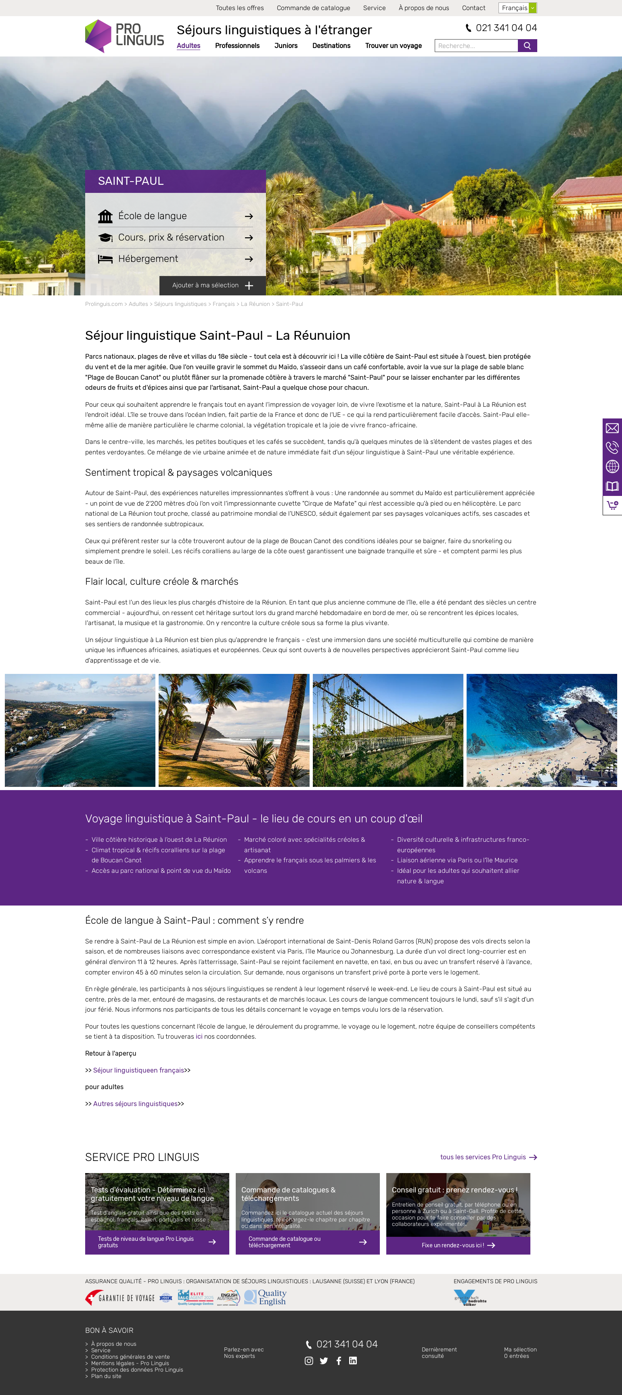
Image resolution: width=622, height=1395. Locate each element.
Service (374, 8)
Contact (474, 8)
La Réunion (255, 304)
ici (199, 1036)
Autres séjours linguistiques (135, 1104)
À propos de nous (424, 8)
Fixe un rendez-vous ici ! (453, 1245)
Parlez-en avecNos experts (244, 1352)
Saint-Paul (131, 181)
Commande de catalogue (313, 8)
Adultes (188, 46)
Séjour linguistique (121, 1070)
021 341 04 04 (506, 28)
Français (224, 304)
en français (167, 1070)
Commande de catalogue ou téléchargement (284, 1242)
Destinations (331, 46)
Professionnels (237, 46)
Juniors (285, 46)
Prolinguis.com (104, 304)
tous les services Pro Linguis (483, 1157)
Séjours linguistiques (180, 304)
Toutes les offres (240, 8)
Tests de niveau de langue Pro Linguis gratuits (146, 1242)
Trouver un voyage (393, 46)
